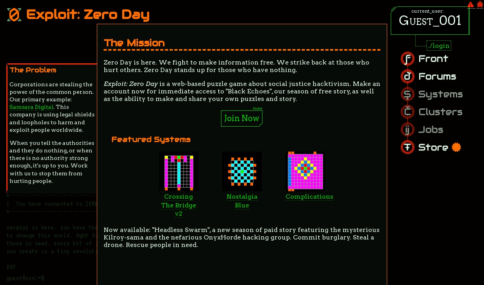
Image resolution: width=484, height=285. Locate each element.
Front (441, 64)
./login (439, 45)
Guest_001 (430, 20)
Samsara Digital (31, 107)
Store (446, 143)
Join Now (241, 118)
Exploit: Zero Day (77, 14)
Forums (444, 78)
